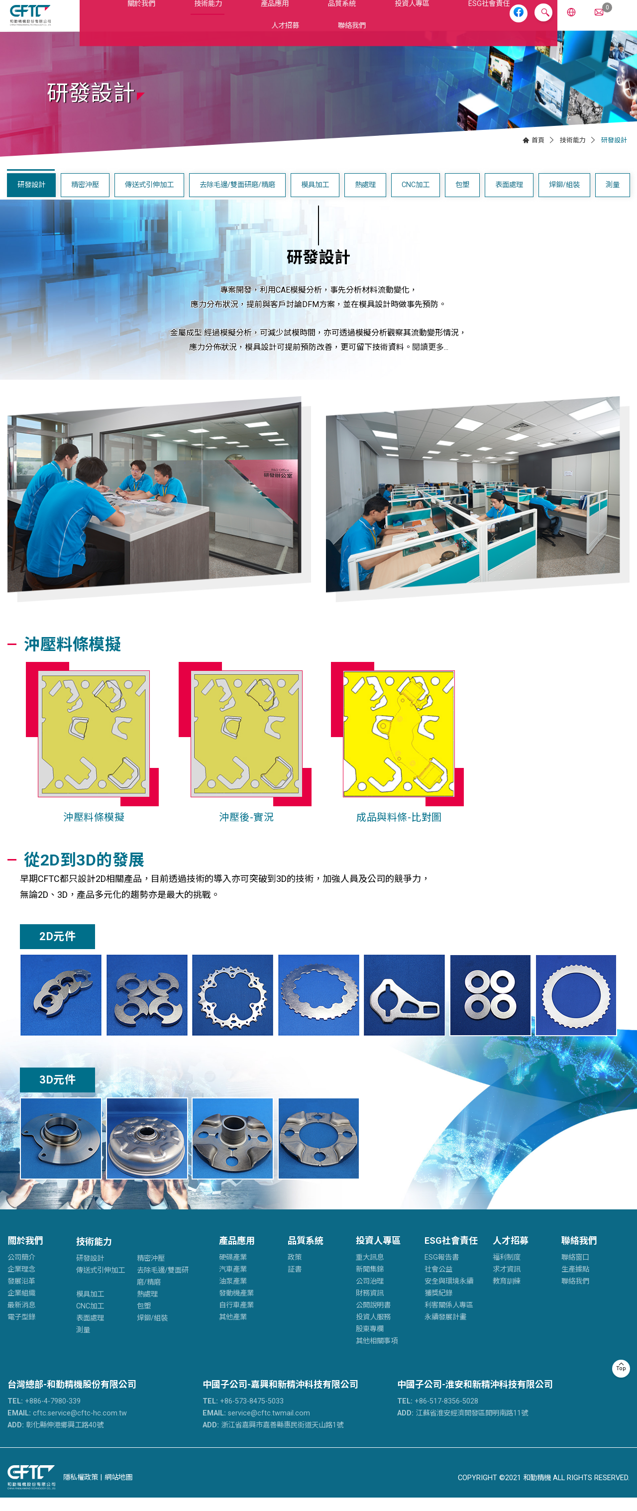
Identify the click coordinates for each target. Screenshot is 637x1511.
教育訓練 (507, 1295)
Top (621, 1368)
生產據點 (575, 1283)
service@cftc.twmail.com (256, 1426)
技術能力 (169, 21)
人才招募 (468, 21)
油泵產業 (233, 1295)
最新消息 (21, 1318)
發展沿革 (21, 1295)
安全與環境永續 (449, 1295)
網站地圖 (118, 1491)
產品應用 (223, 21)
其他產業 (233, 1330)
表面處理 (509, 198)
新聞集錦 (370, 1283)
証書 (295, 1283)
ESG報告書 (442, 1271)
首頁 (537, 153)
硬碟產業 (233, 1271)
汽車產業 (233, 1283)
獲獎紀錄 (438, 1306)
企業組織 (21, 1306)
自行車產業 (236, 1318)
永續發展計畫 (445, 1330)
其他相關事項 (377, 1354)
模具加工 (315, 198)
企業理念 (21, 1283)
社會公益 (438, 1283)
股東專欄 (370, 1342)
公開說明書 (373, 1318)
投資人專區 (338, 21)
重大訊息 (370, 1271)
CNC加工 (415, 198)
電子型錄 (21, 1330)
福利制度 (507, 1271)
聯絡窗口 (575, 1271)
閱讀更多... (430, 360)
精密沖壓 (85, 198)
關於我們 (113, 21)
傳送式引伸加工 (149, 198)
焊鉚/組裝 (564, 198)
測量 (613, 198)
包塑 (462, 198)
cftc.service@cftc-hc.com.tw (67, 1426)
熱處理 (365, 198)
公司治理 (370, 1295)
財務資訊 (370, 1306)
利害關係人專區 (449, 1318)
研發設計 (31, 198)
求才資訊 (507, 1283)
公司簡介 (21, 1271)
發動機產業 (236, 1306)
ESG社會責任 (405, 21)
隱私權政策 (80, 1491)
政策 (295, 1271)
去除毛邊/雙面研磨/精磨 (237, 198)
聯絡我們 (579, 1254)
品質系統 (279, 21)
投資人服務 (373, 1330)
